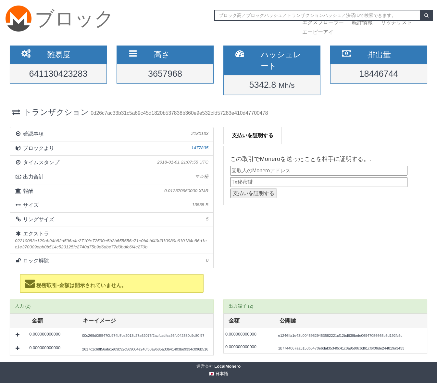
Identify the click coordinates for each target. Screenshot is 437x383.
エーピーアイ (317, 32)
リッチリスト (396, 22)
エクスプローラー (323, 22)
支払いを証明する (252, 135)
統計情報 (362, 22)
